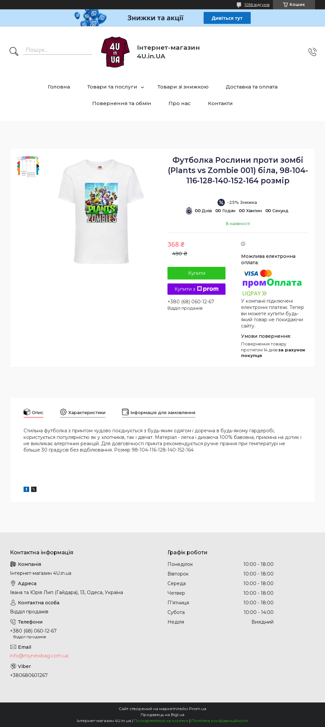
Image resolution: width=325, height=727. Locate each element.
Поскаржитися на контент (161, 720)
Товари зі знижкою (183, 87)
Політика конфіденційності (219, 720)
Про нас (179, 103)
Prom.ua (197, 708)
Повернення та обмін (121, 103)
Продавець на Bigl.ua (162, 714)
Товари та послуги (112, 87)
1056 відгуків (257, 4)
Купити (196, 273)
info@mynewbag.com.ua (39, 656)
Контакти (220, 103)
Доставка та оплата (252, 87)
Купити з (196, 289)
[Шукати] (14, 52)
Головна (59, 87)
